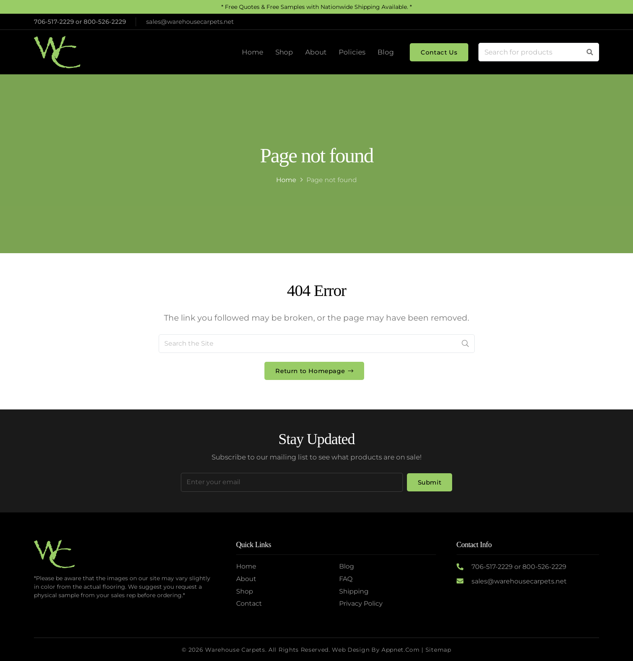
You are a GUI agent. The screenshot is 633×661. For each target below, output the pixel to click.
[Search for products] (538, 52)
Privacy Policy (361, 603)
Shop (244, 591)
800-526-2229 (105, 21)
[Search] (590, 52)
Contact (249, 603)
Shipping (354, 591)
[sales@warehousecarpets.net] (464, 581)
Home (286, 180)
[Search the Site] (317, 343)
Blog (346, 566)
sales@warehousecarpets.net (519, 581)
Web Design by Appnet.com (375, 649)
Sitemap (438, 649)
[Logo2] (57, 52)
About (246, 579)
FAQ (345, 579)
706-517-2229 (54, 21)
